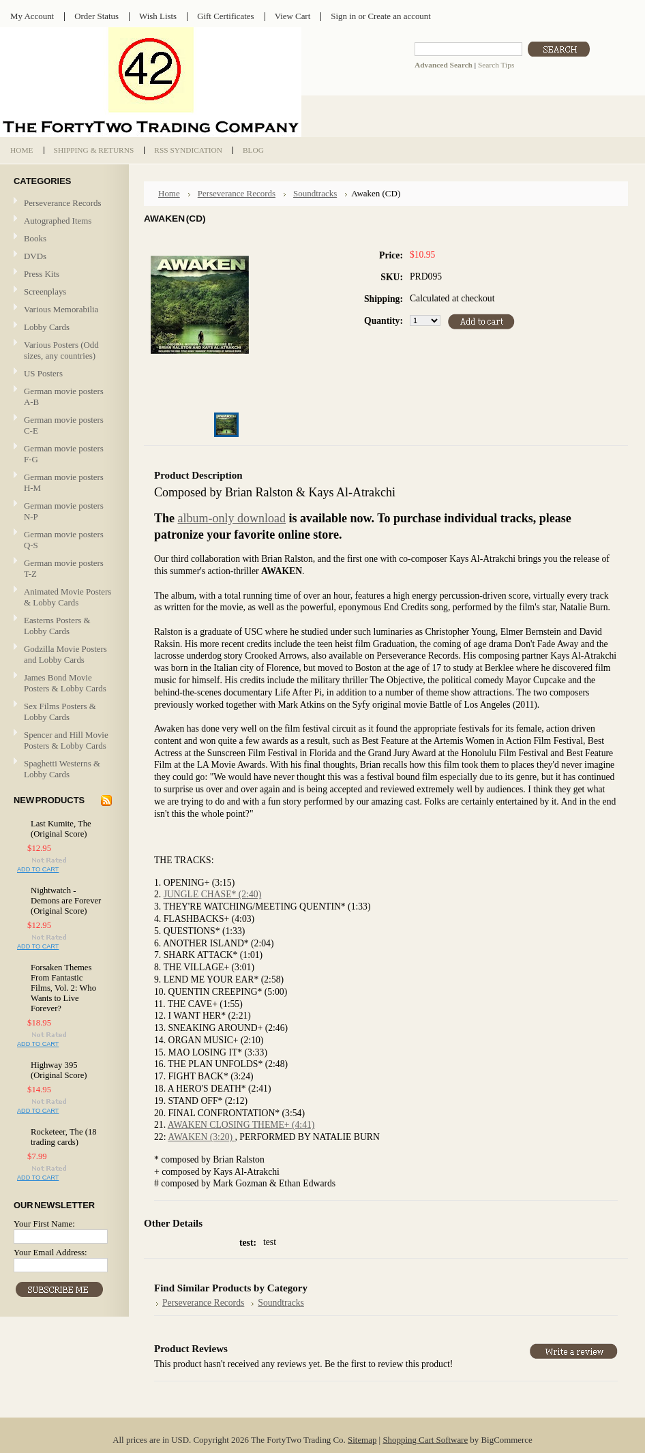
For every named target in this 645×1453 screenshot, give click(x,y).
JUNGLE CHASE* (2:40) (213, 894)
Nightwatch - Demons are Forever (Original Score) (66, 901)
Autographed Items (63, 221)
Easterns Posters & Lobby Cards (57, 625)
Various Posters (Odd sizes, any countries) (61, 350)
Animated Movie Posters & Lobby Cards (67, 597)
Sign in (343, 16)
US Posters (43, 373)
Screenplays (45, 291)
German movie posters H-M (64, 482)
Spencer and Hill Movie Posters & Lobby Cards (66, 740)
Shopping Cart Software (425, 1440)
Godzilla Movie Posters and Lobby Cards (65, 654)
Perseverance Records (63, 203)
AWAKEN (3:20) (201, 1137)
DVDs (35, 256)
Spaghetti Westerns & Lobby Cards (62, 768)
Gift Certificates (225, 16)
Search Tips (496, 65)
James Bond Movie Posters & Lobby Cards (65, 682)
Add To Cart (38, 869)
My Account (32, 16)
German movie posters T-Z (64, 568)
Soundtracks (315, 193)
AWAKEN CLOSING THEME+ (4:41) (241, 1125)
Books (35, 238)
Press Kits (41, 274)
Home (169, 193)
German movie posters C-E (64, 425)
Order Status (96, 16)
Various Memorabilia (61, 309)
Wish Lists (158, 16)
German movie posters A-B (64, 396)
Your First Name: (44, 1223)
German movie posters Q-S (64, 539)
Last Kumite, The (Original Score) (61, 829)
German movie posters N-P (64, 511)
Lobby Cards (63, 327)
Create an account (399, 16)
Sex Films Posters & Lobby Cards (60, 711)
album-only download (232, 518)
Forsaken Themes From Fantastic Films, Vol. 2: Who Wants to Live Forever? (63, 988)
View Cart (293, 16)
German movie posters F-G (64, 453)
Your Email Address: (50, 1252)
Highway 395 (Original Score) (59, 1070)
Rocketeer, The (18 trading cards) (64, 1137)
